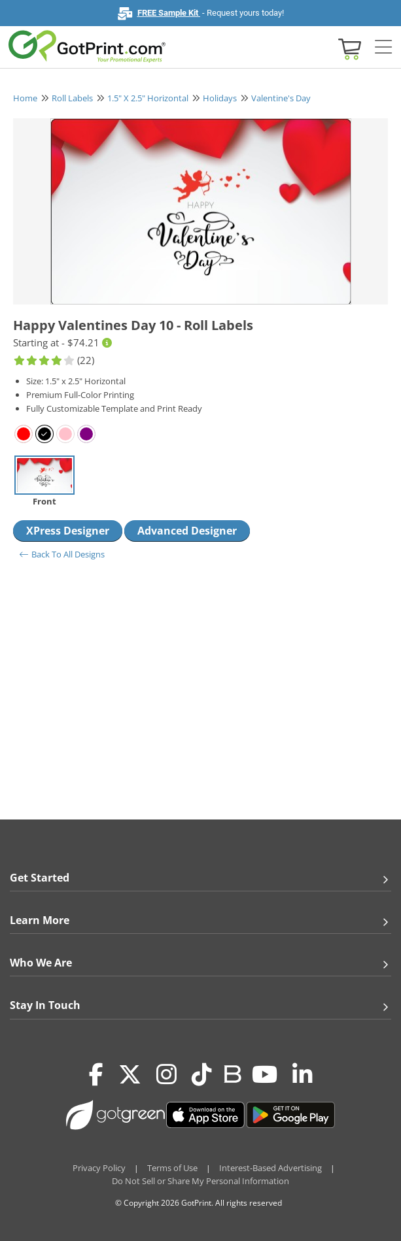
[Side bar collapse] (383, 48)
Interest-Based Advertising (270, 1168)
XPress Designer (67, 530)
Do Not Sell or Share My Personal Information (200, 1181)
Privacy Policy (99, 1168)
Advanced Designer (187, 530)
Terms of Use (172, 1168)
